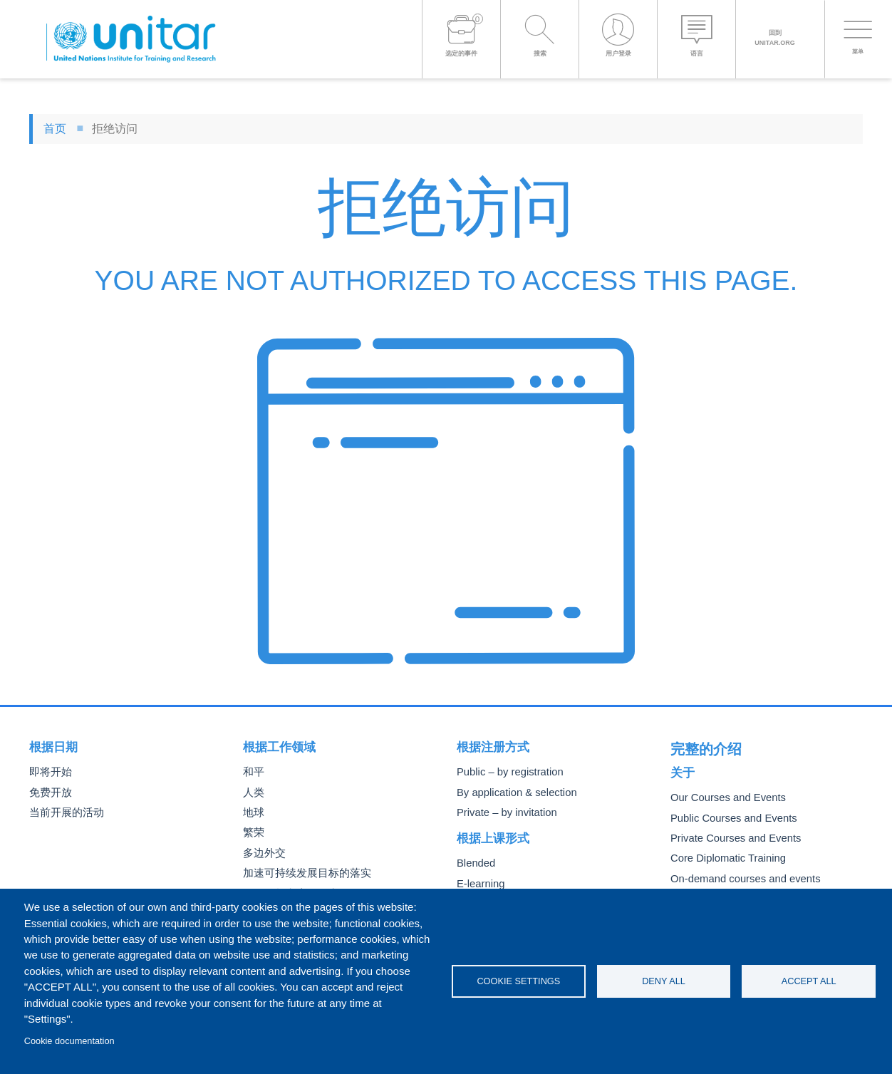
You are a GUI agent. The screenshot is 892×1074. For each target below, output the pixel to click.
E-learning (479, 884)
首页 (54, 129)
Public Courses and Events (728, 814)
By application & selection (511, 793)
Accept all (809, 981)
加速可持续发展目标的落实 (303, 873)
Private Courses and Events (729, 835)
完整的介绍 (700, 746)
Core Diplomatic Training (723, 855)
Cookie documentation (69, 1041)
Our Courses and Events (723, 794)
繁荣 (253, 832)
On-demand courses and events (738, 874)
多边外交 (263, 853)
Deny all (663, 981)
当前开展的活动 (64, 812)
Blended (474, 863)
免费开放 (49, 793)
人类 (253, 793)
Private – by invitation (502, 812)
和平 (253, 772)
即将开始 (49, 772)
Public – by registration (505, 772)
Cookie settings (518, 981)
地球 (253, 812)
